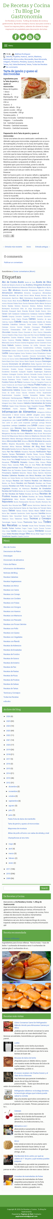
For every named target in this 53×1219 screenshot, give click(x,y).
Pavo (32, 457)
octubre (12, 796)
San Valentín (12, 513)
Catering (5, 322)
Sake (20, 505)
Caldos (48, 314)
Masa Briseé (37, 433)
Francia (33, 382)
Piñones (43, 462)
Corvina (26, 351)
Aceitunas (47, 285)
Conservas (6, 351)
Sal (10, 64)
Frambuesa (26, 382)
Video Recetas (13, 534)
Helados (27, 403)
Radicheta (48, 473)
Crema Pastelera (26, 353)
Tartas (28, 64)
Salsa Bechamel (19, 64)
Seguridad (34, 513)
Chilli (42, 330)
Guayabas (17, 395)
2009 (8, 878)
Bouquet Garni (15, 311)
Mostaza (38, 441)
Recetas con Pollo (16, 486)
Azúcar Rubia (12, 303)
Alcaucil (41, 290)
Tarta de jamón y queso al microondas (20, 73)
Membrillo (5, 439)
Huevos (24, 56)
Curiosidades (41, 356)
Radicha (41, 473)
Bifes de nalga (26, 309)
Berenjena (6, 309)
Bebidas (33, 306)
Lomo (11, 428)
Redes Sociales (19, 499)
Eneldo (13, 369)
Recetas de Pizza (32, 494)
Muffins (4, 444)
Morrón (31, 441)
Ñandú (25, 449)
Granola (48, 390)
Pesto (43, 460)
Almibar (5, 295)
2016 (8, 764)
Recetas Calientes (9, 475)
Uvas (8, 531)
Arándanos (28, 298)
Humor (41, 409)
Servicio (48, 513)
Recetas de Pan (10, 667)
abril (10, 849)
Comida (5, 348)
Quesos (31, 62)
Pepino (48, 457)
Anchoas (44, 295)
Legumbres (6, 425)
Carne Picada (22, 319)
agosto (12, 806)
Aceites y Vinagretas (34, 285)
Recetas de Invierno (37, 491)
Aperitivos (15, 298)
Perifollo (24, 460)
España (30, 372)
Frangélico (40, 382)
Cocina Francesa (8, 340)
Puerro (4, 470)
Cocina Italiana (22, 340)
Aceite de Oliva (43, 282)
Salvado (48, 511)
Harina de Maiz (28, 401)
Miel (19, 441)
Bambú (25, 303)
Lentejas (14, 425)
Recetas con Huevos (22, 481)
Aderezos (24, 287)
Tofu (19, 526)
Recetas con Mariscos (41, 481)
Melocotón (43, 436)
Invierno (22, 415)
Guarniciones (7, 395)
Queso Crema (27, 470)
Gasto (49, 387)
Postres (28, 467)
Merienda (27, 439)
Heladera (20, 403)
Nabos (28, 444)
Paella (4, 452)
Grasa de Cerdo (8, 393)
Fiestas (18, 379)
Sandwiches (21, 513)
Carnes (32, 319)
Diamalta (5, 364)
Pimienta (23, 62)
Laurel (18, 420)
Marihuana (20, 433)
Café (9, 314)
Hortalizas (6, 409)
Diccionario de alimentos (19, 364)
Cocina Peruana (15, 343)
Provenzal (36, 468)
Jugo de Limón (14, 417)
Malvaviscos (32, 428)
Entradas (47, 369)
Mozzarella (47, 441)
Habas (48, 395)
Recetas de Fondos (10, 491)
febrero (12, 858)
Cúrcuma (33, 356)
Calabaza (33, 314)
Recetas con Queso (32, 486)
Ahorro (44, 287)
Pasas (35, 454)
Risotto (38, 502)
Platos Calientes (13, 465)
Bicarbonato (15, 309)
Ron (50, 502)
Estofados (5, 374)
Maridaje (14, 433)
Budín (38, 311)
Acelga (4, 287)
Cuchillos (17, 356)
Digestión (39, 364)
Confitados (38, 348)
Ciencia (4, 335)
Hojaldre (16, 56)
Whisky (33, 534)
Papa (49, 452)
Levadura (22, 425)
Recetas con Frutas (37, 478)
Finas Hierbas (35, 379)
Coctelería (18, 345)
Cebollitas (14, 324)
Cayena (10, 322)
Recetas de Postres (11, 680)
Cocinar (36, 343)
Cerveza (12, 327)
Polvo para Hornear (10, 468)
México (4, 441)
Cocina (42, 335)
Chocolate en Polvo (30, 332)
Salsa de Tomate (39, 508)
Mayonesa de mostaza (17, 828)
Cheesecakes (15, 330)
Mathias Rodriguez (22, 54)
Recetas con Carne (43, 475)
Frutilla (43, 385)
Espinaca (47, 372)
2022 (8, 735)
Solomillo (36, 516)
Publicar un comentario (13, 262)
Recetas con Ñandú (9, 483)
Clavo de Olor (28, 335)
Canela (4, 316)
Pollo (22, 465)
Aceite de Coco (30, 282)
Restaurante (23, 502)
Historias (22, 406)
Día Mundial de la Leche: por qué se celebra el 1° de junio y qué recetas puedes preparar (31, 1158)
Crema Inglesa (14, 353)
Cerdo (41, 324)
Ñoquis (30, 449)
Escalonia (5, 372)
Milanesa (25, 441)
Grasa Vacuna (21, 393)
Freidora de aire (12, 385)
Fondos (5, 382)
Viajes (4, 534)
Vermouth (48, 531)
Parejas (12, 454)
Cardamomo (6, 319)
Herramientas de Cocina (41, 403)
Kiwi (41, 417)
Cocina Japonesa (37, 340)
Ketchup (25, 417)
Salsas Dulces (21, 511)
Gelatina (16, 390)
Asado (10, 301)
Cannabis (18, 316)
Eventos (40, 374)
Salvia (4, 513)
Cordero (13, 351)
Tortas (11, 528)
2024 (8, 726)
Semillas (41, 513)
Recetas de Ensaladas (41, 488)
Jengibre (36, 415)
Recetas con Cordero (22, 478)
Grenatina (32, 393)
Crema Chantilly (35, 351)
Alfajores (48, 290)
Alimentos (18, 293)
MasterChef (6, 436)
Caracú (33, 316)
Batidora (17, 306)
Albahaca (16, 290)
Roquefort (5, 505)
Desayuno (38, 361)
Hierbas (5, 406)
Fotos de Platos (15, 382)
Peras (4, 460)
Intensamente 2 (7, 415)
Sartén (28, 513)
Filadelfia (25, 379)
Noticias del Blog (31, 446)
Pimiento (23, 462)
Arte (49, 298)
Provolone (44, 468)
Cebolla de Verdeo (44, 322)
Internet (16, 415)
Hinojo (16, 406)
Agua (39, 287)
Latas (14, 420)
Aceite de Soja (20, 285)
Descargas (46, 361)
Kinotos (31, 417)
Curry (49, 356)
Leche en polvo (11, 423)
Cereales (48, 324)
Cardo (13, 319)
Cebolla (9, 56)
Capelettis (26, 316)
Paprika (5, 454)
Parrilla (29, 454)
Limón (34, 425)
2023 (8, 731)
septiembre (13, 801)
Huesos (23, 409)
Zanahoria (6, 536)
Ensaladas (38, 369)
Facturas (48, 377)
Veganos (31, 531)
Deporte (31, 361)
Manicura (5, 431)
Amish (26, 295)
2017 (8, 759)
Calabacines (25, 314)
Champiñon (46, 327)
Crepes (10, 356)
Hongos (41, 406)
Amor (32, 295)
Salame (29, 505)
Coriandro (20, 351)
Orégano (6, 62)
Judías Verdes (46, 415)
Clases (20, 335)
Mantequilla (8, 59)
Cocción (36, 335)
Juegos (4, 417)
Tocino (40, 522)
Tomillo (5, 528)
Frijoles (24, 385)
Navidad (5, 446)
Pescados (36, 459)
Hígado (11, 406)
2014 (8, 773)
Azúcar (25, 300)
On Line (36, 449)
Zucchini (26, 536)
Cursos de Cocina (8, 359)
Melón (49, 436)
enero (11, 863)
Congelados (47, 348)
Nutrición (19, 449)
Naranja (35, 444)
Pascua (41, 454)
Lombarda (5, 428)
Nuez (43, 446)
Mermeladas (37, 439)
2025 (8, 721)
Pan (8, 452)
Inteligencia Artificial (44, 412)
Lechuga (34, 423)
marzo (11, 853)
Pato (29, 457)
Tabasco (5, 519)
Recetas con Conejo (8, 478)
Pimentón (15, 62)
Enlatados (28, 369)
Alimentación (7, 293)
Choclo (48, 330)
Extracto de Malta (13, 377)
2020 (8, 745)
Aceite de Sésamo (9, 285)
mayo (11, 844)
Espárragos (38, 372)
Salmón (44, 505)
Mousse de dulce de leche (25, 1058)
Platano (4, 465)
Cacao (4, 314)
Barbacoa (48, 303)
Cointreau (26, 345)
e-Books (23, 366)
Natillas (42, 444)
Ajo (9, 290)
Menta (12, 439)
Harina (27, 398)
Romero (45, 502)
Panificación (41, 452)
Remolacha (41, 499)
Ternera (19, 522)
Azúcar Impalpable (38, 301)
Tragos (24, 528)
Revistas (32, 502)
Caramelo (39, 316)
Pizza (49, 462)
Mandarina (41, 428)
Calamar (41, 314)
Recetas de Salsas (19, 496)
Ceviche (19, 327)
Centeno (34, 324)
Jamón (30, 56)
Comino (19, 348)
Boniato (5, 311)
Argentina (37, 298)
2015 (8, 768)
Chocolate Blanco (17, 332)
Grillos (39, 393)
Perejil (17, 459)
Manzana (38, 431)
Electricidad (32, 366)
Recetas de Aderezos (21, 489)
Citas (16, 335)
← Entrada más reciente (12, 247)
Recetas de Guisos (24, 491)
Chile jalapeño (33, 330)
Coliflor (35, 345)
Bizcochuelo (38, 309)
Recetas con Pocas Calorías (15, 624)
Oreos (49, 449)
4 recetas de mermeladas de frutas (28, 1176)
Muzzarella (28, 59)
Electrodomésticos (44, 366)
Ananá (37, 295)
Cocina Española (44, 337)
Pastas (48, 454)
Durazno (16, 366)
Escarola (14, 372)
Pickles (48, 460)
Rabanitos (23, 473)
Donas (49, 364)
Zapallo (20, 536)
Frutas (37, 384)
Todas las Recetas (39, 64)
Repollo (48, 499)
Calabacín (16, 314)
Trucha (35, 528)
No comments (12, 67)
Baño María (39, 303)
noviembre (13, 791)
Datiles (17, 359)
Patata (20, 457)
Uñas (4, 531)
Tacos (12, 519)
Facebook (41, 377)
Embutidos (5, 369)
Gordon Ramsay (32, 390)
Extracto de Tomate (29, 377)
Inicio (29, 247)
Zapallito (14, 536)
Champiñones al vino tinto (18, 838)
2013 (8, 778)
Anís (49, 295)
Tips (35, 522)
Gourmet (42, 390)
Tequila (13, 522)
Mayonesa (14, 436)
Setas (11, 516)
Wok (37, 534)
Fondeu (48, 379)
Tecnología (6, 522)
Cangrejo (11, 316)
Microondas (19, 59)
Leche (25, 420)
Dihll (44, 364)
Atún (14, 301)
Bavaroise (25, 306)
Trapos (29, 528)
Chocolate (6, 332)
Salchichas (36, 505)
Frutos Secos (12, 387)
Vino (28, 533)
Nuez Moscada (40, 59)
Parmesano (20, 454)
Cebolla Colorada (29, 322)
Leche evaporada (24, 423)
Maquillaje (47, 431)
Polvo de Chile (30, 465)
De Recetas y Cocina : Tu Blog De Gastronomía (26, 11)
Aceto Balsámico (13, 287)
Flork (43, 379)
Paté (25, 457)
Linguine (48, 425)
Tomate (25, 526)
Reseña (16, 502)
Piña (37, 462)
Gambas (34, 387)
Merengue (19, 439)
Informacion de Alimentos (19, 411)
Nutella (13, 449)
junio (11, 815)
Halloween (6, 398)
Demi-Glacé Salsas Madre (20, 361)
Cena (29, 324)
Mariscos (29, 433)
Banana (31, 303)
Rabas (35, 473)
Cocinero (43, 343)
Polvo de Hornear (43, 465)
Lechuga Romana (45, 423)
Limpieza (41, 425)
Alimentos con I (20, 1126)
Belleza (40, 306)
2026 (8, 716)
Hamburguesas (16, 398)
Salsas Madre (33, 511)
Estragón (12, 374)
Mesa (44, 439)
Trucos (41, 528)
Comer (49, 345)
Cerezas (5, 327)
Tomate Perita (33, 526)
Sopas (43, 516)
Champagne (36, 327)
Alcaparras (33, 290)
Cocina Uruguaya (27, 343)
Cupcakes (25, 356)
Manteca (37, 56)
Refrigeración (31, 499)
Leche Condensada (37, 420)
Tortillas (18, 528)
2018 (8, 754)
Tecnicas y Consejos (40, 518)
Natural (48, 444)
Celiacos (22, 324)
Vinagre (22, 534)
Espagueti (22, 372)
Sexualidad (18, 516)
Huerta (15, 409)
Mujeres (12, 444)
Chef (24, 330)
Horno (48, 406)
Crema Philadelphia (39, 353)
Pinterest (31, 462)
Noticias (19, 446)
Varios (24, 531)
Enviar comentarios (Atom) (24, 271)
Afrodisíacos (32, 287)
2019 (8, 750)
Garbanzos (42, 387)
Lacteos (47, 417)
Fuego (21, 387)
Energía (20, 369)
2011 (8, 869)
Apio (21, 298)
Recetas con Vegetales (13, 637)
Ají (48, 287)
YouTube (48, 534)
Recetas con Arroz (26, 475)
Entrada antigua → (42, 247)
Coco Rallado (8, 345)
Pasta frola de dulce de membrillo (21, 819)
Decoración (24, 359)
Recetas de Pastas (16, 494)
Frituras (31, 385)
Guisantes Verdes (37, 395)
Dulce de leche (7, 366)
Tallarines (18, 519)
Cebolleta (5, 324)
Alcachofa (25, 290)
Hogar (29, 406)
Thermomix (27, 522)
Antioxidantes (6, 298)
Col (31, 345)
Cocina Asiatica (17, 337)
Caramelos (47, 316)
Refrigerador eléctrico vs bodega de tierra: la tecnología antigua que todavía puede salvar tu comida (31, 1093)
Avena (19, 301)
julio (10, 810)
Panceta (32, 452)
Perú (28, 460)
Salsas (11, 510)
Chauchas (5, 330)
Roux (10, 505)
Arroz (44, 298)
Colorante (42, 345)
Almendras (47, 293)
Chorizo (40, 332)
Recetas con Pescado (25, 483)
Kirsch (37, 417)
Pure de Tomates (14, 470)
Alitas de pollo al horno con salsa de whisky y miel (28, 833)
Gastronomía (7, 390)
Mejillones (36, 436)
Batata (10, 306)
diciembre (13, 787)
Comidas (12, 348)
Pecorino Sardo (40, 457)
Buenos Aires (46, 311)
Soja (30, 516)
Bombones (47, 309)
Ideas (49, 409)
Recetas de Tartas (36, 497)
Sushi (49, 516)
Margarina (6, 433)
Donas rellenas (11, 938)
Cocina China (30, 337)
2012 (8, 783)
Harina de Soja (40, 401)
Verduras (39, 531)
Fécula (4, 379)
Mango (48, 428)
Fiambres (11, 379)
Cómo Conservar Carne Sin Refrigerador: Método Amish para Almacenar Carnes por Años (31, 1025)
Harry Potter (12, 403)
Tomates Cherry (45, 526)
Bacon (20, 303)
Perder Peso (11, 460)
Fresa (20, 385)
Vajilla (19, 531)
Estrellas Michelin (23, 374)
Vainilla (14, 531)
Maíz (24, 428)
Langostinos (6, 420)
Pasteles (14, 457)
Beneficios (47, 306)
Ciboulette (47, 332)
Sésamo (5, 516)
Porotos (21, 468)
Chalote (27, 327)
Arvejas (4, 301)
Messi (49, 439)
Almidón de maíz (16, 295)
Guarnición (47, 393)
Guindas (25, 395)
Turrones (48, 528)
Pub (49, 468)
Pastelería (6, 457)
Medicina (22, 436)
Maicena (18, 428)
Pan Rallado (16, 452)
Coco (49, 343)
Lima (29, 425)
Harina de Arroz (37, 398)
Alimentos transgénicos (32, 293)
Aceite (21, 282)
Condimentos (28, 348)
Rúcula (15, 505)
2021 (8, 740)
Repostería (7, 501)
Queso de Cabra (39, 470)
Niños (12, 446)
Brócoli (31, 311)
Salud (42, 511)
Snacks (25, 516)
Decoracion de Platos (40, 358)
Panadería (24, 452)
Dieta (33, 364)
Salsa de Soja (27, 508)
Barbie (4, 306)
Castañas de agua (44, 319)
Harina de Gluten (16, 401)
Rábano (29, 473)
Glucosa (23, 390)
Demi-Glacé (6, 361)
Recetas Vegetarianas (12, 581)
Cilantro (10, 335)
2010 (8, 874)
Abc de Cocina (9, 282)
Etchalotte (33, 374)
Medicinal (28, 436)
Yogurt (42, 534)
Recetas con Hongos (12, 607)
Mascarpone (47, 433)
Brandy (25, 311)
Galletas (27, 387)
